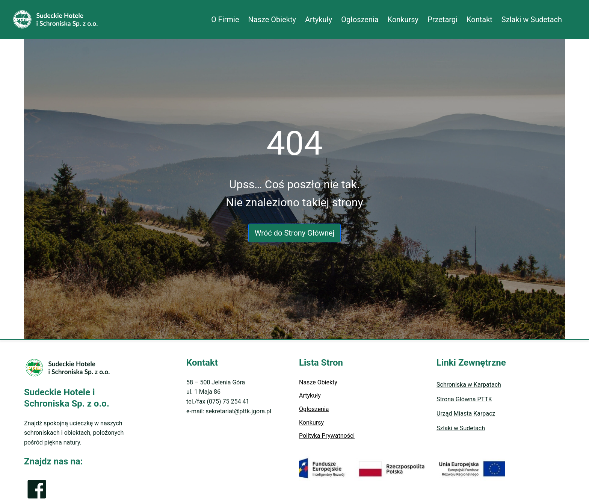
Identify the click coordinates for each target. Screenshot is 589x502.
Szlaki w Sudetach (460, 428)
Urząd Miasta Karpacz (465, 413)
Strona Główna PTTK (464, 399)
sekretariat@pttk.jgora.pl (238, 411)
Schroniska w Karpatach (468, 384)
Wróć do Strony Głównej (294, 232)
